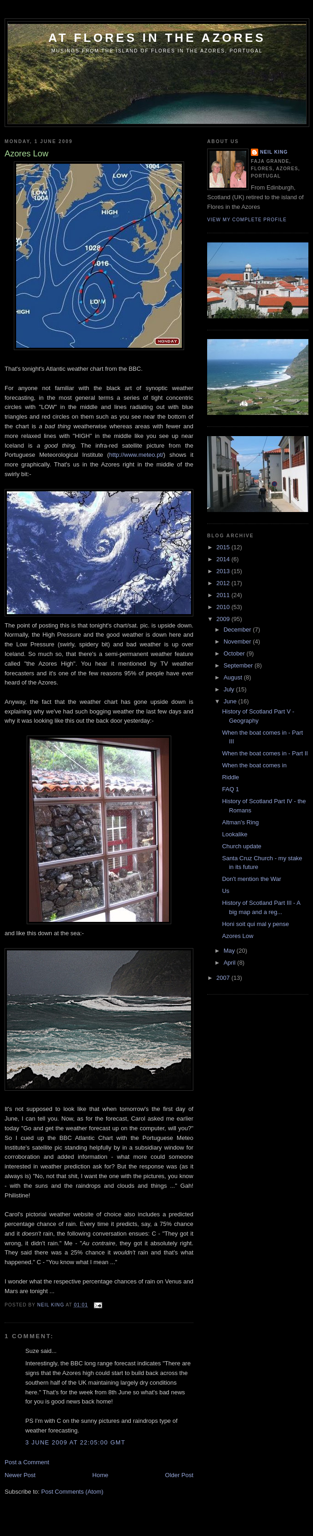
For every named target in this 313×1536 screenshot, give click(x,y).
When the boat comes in (254, 765)
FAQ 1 (230, 789)
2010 (224, 607)
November (238, 641)
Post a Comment (27, 1462)
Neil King (274, 152)
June (231, 701)
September (239, 665)
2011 (224, 595)
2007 (224, 977)
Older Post (179, 1475)
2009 (224, 619)
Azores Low (237, 935)
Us (225, 890)
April (231, 962)
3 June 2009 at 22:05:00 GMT (75, 1442)
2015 (224, 547)
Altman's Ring (240, 822)
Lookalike (234, 834)
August (234, 677)
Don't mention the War (251, 878)
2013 (224, 571)
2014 (224, 559)
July (230, 689)
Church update (241, 846)
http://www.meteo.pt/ (136, 454)
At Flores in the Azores (157, 38)
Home (101, 1475)
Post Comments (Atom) (72, 1491)
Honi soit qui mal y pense (255, 923)
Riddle (230, 777)
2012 (224, 583)
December (238, 629)
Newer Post (20, 1475)
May (230, 950)
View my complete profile (247, 219)
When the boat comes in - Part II (264, 753)
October (235, 653)
